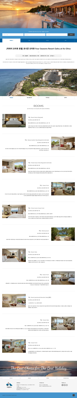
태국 (45, 3)
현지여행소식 (51, 2)
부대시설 (47, 97)
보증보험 (29, 378)
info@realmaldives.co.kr (46, 386)
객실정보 (11, 97)
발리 (39, 3)
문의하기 (71, 34)
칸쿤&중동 (30, 2)
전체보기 (36, 3)
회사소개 (58, 2)
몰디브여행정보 (43, 2)
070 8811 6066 (45, 384)
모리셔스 (23, 2)
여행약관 (47, 378)
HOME (11, 2)
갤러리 (65, 97)
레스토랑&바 (29, 97)
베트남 (42, 3)
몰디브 (17, 2)
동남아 (36, 2)
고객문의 (65, 2)
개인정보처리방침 (66, 378)
